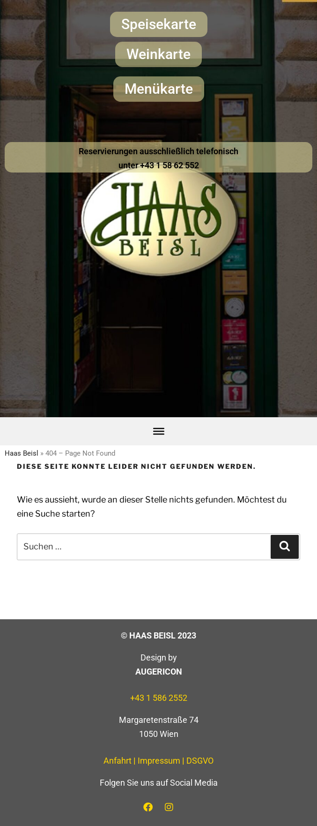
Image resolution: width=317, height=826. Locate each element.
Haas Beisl (21, 453)
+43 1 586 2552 (158, 698)
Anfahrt (117, 761)
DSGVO (200, 761)
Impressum (159, 761)
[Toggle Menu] (158, 431)
